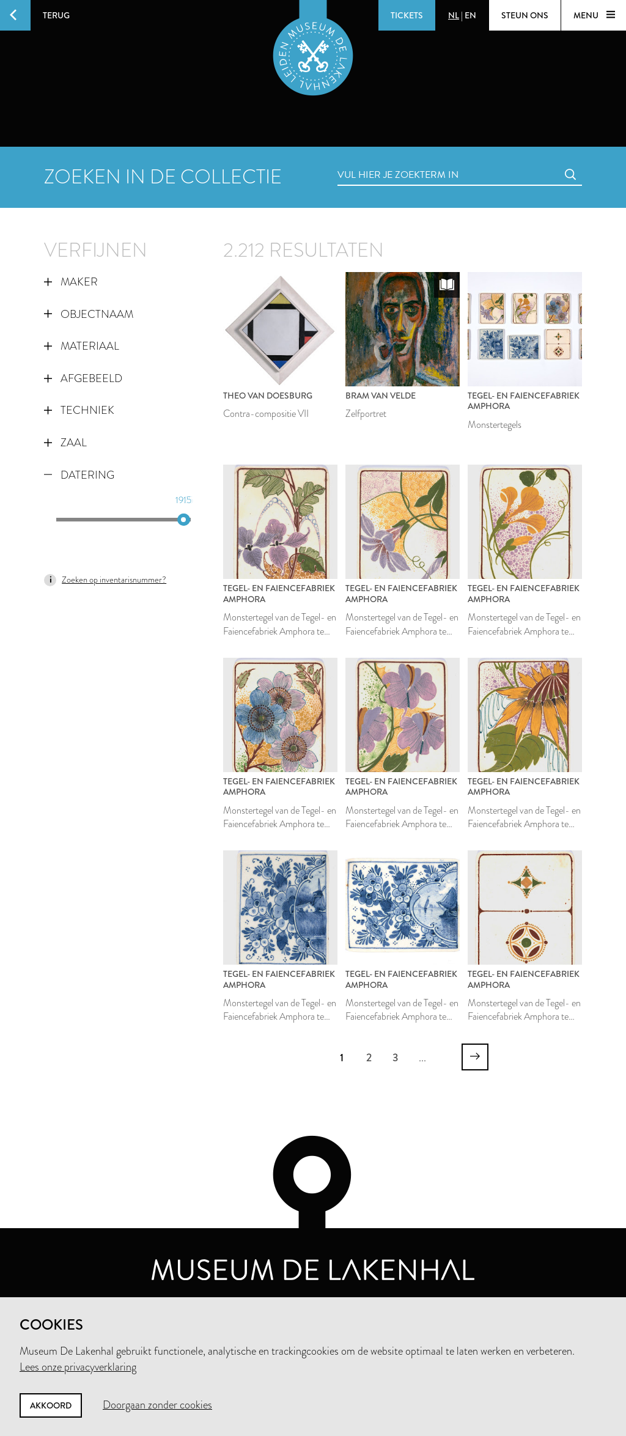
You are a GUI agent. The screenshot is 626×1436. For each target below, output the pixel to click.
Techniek (79, 410)
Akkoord (51, 1405)
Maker (71, 282)
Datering (79, 475)
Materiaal (81, 346)
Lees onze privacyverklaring (78, 1367)
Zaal (65, 443)
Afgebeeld (83, 378)
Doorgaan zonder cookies (157, 1405)
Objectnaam (88, 314)
